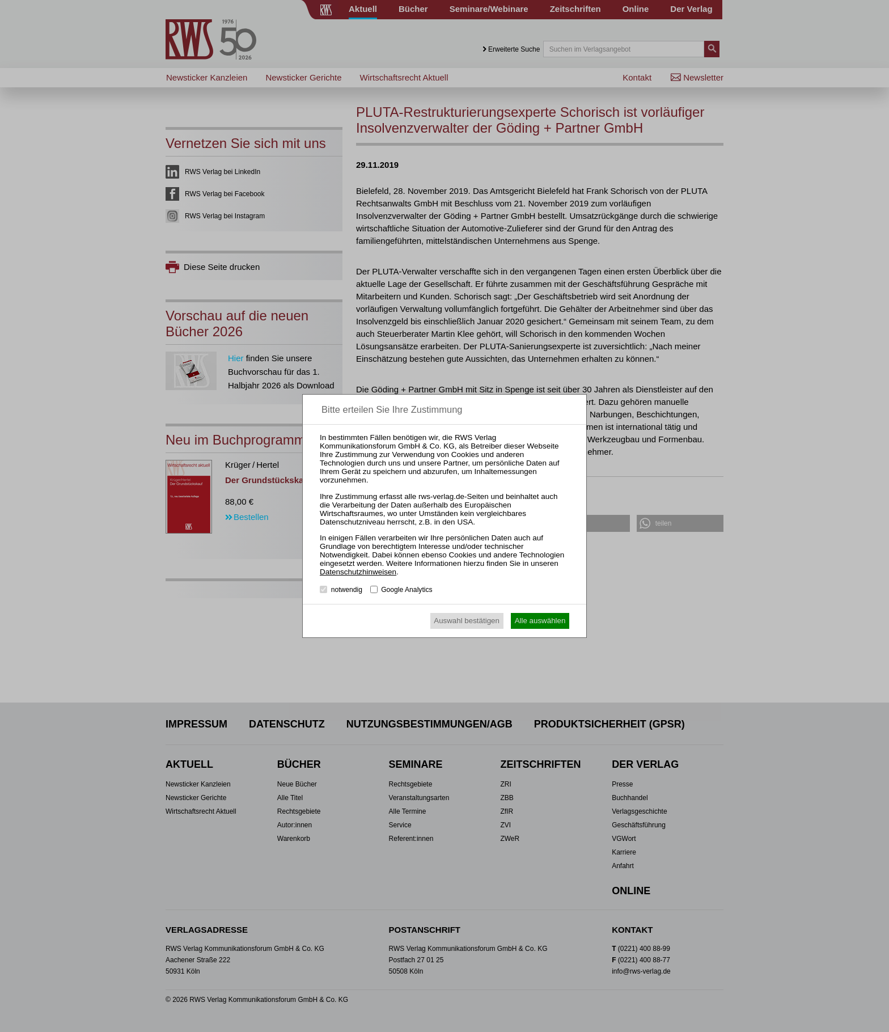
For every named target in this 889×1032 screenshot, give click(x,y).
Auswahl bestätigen (466, 620)
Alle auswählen (540, 620)
